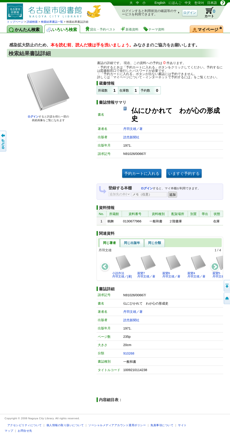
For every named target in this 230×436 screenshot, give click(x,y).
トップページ (15, 21)
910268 (128, 353)
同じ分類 (154, 243)
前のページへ (3, 141)
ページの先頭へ (226, 285)
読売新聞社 (131, 137)
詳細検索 (32, 21)
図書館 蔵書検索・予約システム (55, 10)
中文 (188, 3)
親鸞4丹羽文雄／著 (197, 266)
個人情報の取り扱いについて (65, 425)
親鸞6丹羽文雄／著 (171, 266)
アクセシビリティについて (24, 425)
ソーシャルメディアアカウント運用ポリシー (117, 425)
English (160, 3)
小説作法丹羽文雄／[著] (122, 266)
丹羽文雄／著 (133, 129)
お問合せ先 (25, 430)
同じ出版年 (132, 243)
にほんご (175, 3)
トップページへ (226, 298)
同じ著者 (109, 243)
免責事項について (161, 425)
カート (207, 12)
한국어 (199, 3)
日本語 (212, 3)
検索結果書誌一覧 (52, 21)
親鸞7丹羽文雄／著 (146, 266)
